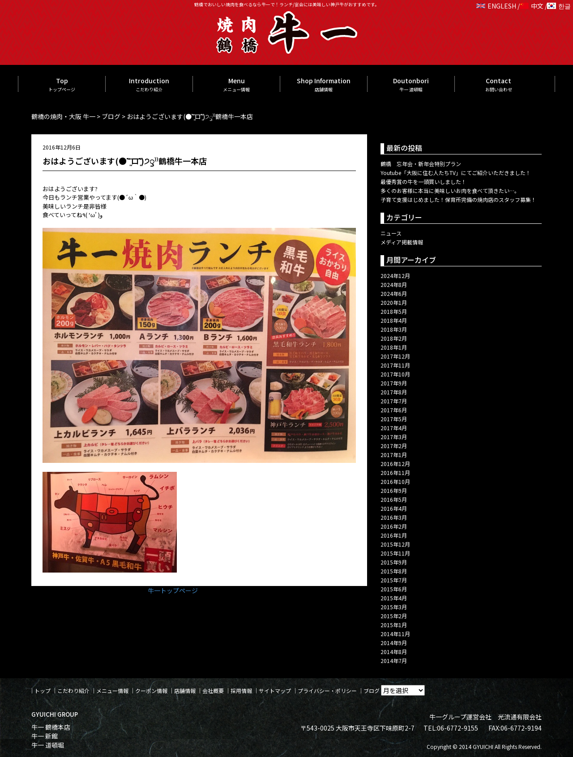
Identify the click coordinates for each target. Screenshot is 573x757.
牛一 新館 (44, 735)
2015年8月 (394, 571)
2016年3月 (394, 517)
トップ (42, 690)
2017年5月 (394, 419)
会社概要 (213, 690)
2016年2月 (394, 526)
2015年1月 (394, 625)
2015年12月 (395, 544)
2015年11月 (395, 553)
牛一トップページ (173, 590)
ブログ (371, 690)
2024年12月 (395, 275)
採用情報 (241, 690)
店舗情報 (185, 690)
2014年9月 (394, 642)
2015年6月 (394, 589)
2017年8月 (394, 392)
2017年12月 (395, 356)
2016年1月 (394, 535)
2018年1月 (394, 347)
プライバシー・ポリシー (327, 690)
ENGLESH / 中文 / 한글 (523, 5)
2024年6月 (394, 293)
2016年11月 (395, 472)
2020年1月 (394, 302)
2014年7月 (394, 660)
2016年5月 (394, 499)
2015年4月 (394, 598)
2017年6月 (394, 410)
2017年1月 (394, 454)
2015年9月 (394, 562)
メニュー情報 (112, 690)
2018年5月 (394, 311)
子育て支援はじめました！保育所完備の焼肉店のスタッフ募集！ (458, 199)
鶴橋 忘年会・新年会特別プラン (421, 163)
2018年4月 (394, 320)
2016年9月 (394, 490)
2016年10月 (395, 481)
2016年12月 (395, 463)
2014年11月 (395, 633)
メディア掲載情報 (402, 242)
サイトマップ (275, 690)
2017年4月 (394, 428)
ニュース (391, 233)
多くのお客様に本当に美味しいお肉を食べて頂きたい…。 (450, 190)
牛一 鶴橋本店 (50, 727)
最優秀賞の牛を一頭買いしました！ (423, 181)
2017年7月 (394, 401)
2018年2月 (394, 338)
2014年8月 (394, 651)
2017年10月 (395, 374)
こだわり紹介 (73, 690)
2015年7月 (394, 580)
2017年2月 (394, 445)
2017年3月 (394, 437)
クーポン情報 (151, 690)
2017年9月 (394, 383)
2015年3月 (394, 607)
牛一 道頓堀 (47, 744)
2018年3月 (394, 329)
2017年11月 (395, 365)
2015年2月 (394, 616)
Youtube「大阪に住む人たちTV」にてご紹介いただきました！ (456, 172)
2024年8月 (394, 284)
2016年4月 (394, 508)
